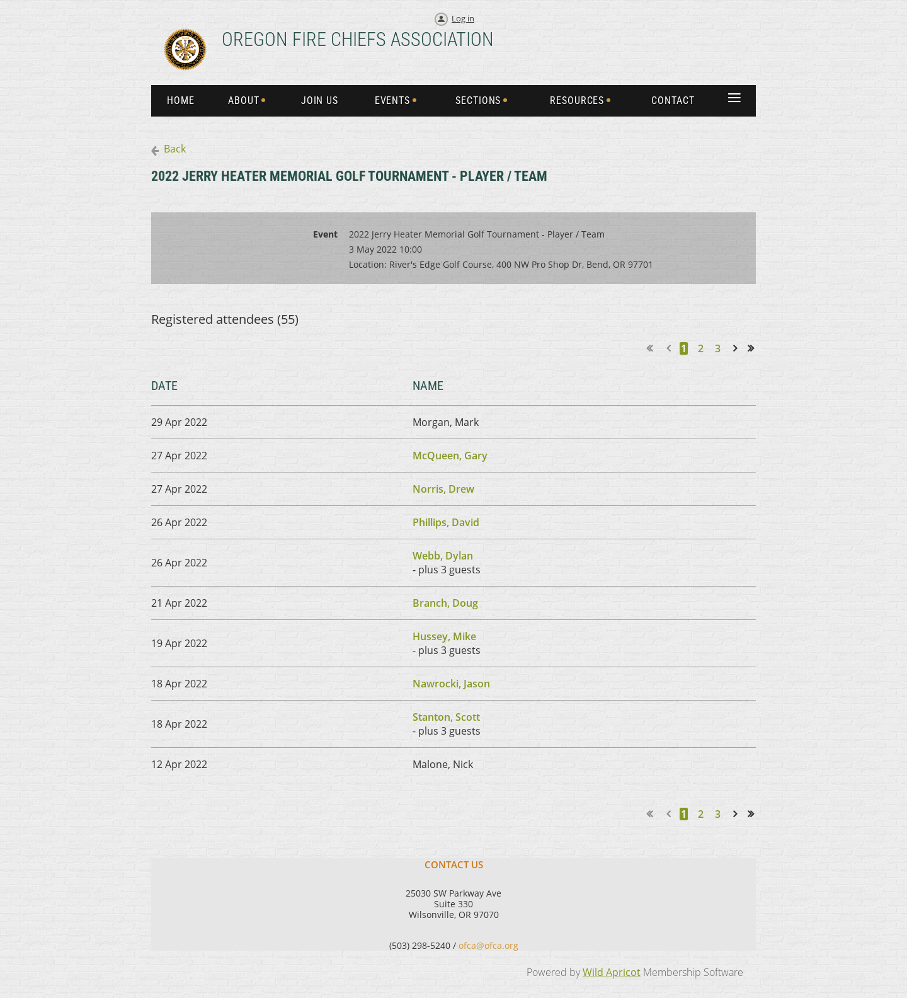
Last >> (755, 813)
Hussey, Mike (444, 636)
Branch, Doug (445, 603)
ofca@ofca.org (488, 945)
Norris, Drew (443, 489)
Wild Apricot (612, 972)
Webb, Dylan (443, 556)
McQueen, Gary (450, 455)
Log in (463, 18)
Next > (737, 813)
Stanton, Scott (446, 717)
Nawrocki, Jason (451, 684)
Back (175, 149)
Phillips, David (446, 522)
